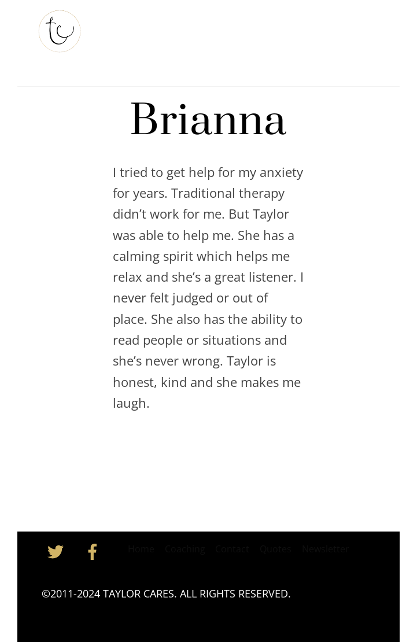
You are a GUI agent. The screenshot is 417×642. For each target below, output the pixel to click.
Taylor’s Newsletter (231, 28)
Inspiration (131, 56)
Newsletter (325, 549)
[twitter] (57, 550)
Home (119, 28)
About (160, 28)
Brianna (208, 122)
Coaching (309, 28)
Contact (188, 56)
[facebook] (94, 550)
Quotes (275, 549)
